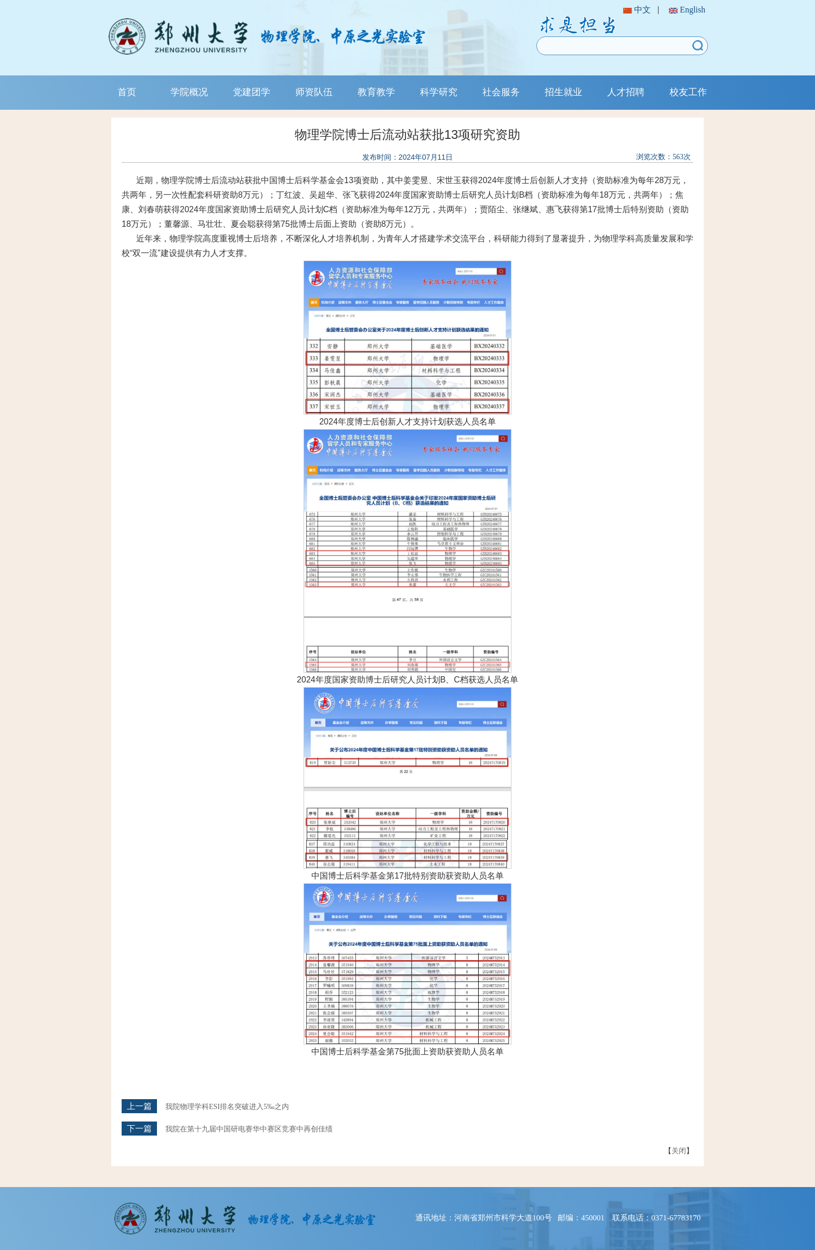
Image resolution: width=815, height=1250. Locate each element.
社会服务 (501, 92)
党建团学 (251, 92)
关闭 (679, 1150)
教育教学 (376, 92)
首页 (126, 92)
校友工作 (688, 92)
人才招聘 (626, 92)
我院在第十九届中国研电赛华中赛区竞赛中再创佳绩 (249, 1129)
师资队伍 (314, 92)
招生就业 (563, 92)
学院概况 (189, 92)
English (687, 9)
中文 (637, 9)
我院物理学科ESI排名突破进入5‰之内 (227, 1107)
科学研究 (438, 92)
